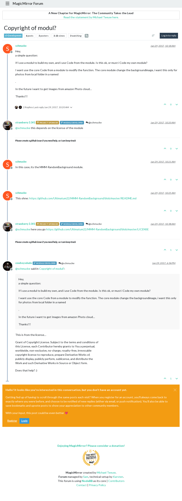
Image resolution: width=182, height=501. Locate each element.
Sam (85, 476)
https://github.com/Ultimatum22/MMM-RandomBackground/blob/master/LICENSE (97, 229)
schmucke (20, 45)
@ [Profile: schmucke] (22, 128)
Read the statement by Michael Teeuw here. (91, 17)
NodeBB (87, 481)
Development (13, 35)
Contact (81, 485)
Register (12, 420)
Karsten (118, 476)
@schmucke (94, 122)
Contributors (116, 481)
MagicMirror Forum (28, 3)
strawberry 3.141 (25, 122)
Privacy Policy (97, 485)
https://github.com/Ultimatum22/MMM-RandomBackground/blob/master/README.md (82, 198)
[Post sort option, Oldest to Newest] (153, 35)
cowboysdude (23, 263)
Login (24, 420)
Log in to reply (169, 35)
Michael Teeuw (106, 472)
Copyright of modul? (51, 268)
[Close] (175, 390)
